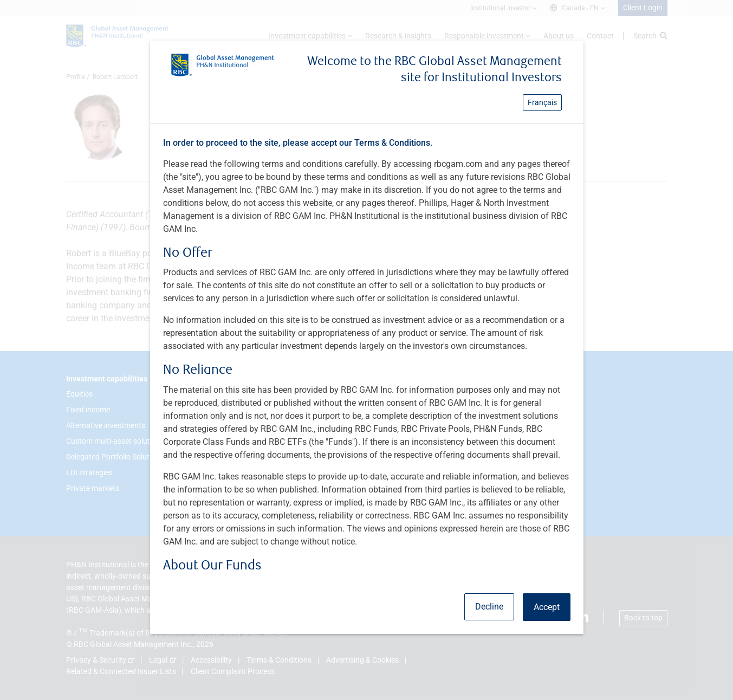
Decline (489, 606)
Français (542, 102)
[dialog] (366, 350)
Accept (547, 607)
